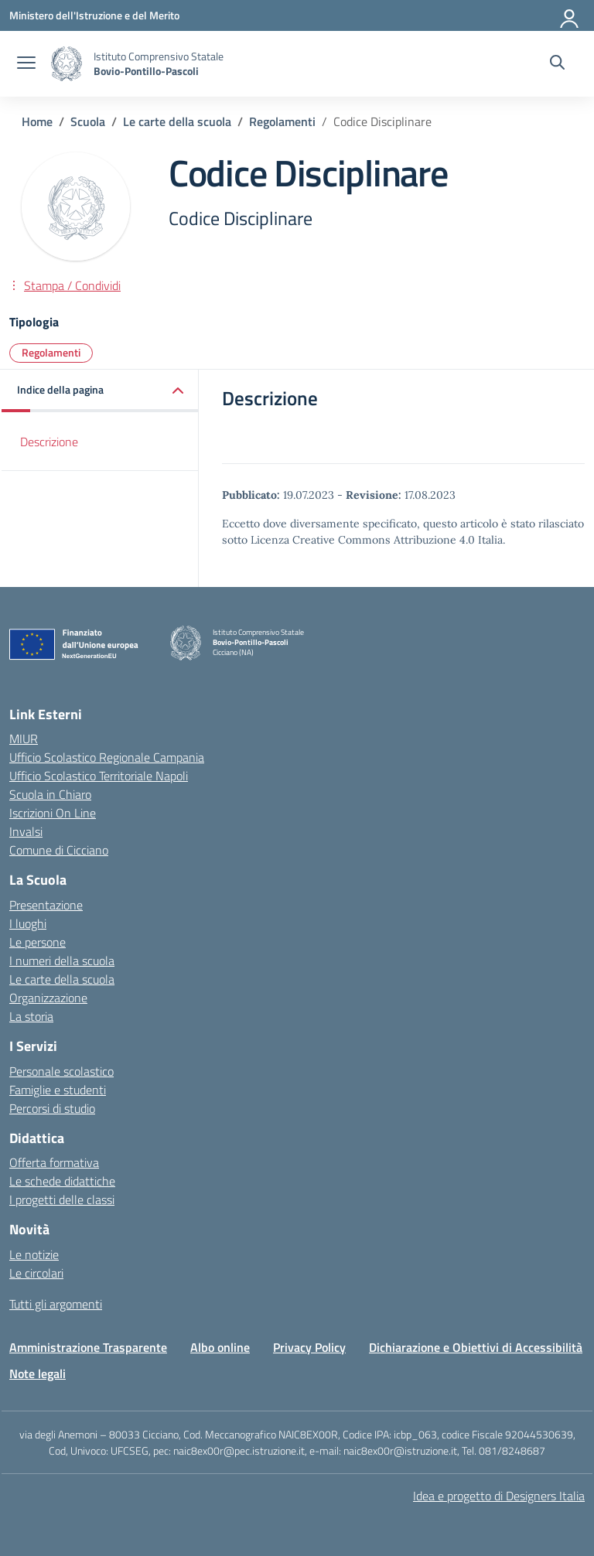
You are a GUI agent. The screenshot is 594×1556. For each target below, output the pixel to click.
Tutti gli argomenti (55, 1304)
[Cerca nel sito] (557, 64)
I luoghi (27, 923)
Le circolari (36, 1273)
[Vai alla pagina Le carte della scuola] (177, 121)
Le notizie (34, 1254)
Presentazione (46, 905)
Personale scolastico (61, 1071)
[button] (100, 391)
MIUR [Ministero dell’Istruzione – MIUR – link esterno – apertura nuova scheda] (23, 738)
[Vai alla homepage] (66, 63)
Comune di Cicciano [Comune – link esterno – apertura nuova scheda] (58, 850)
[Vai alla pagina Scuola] (87, 121)
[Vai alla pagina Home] (37, 121)
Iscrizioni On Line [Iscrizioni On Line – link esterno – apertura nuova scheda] (52, 813)
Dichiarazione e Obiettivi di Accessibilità (475, 1347)
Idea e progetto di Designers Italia (499, 1495)
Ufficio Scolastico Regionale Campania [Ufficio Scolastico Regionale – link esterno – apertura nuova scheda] (106, 757)
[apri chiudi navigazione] (26, 64)
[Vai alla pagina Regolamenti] (282, 121)
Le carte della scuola (61, 979)
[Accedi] (570, 15)
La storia (31, 1016)
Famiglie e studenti (57, 1089)
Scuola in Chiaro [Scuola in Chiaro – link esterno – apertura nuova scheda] (50, 794)
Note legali (37, 1373)
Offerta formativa (54, 1162)
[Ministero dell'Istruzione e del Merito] (94, 15)
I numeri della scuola (61, 960)
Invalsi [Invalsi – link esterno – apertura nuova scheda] (26, 831)
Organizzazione (48, 997)
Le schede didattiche (62, 1181)
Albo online (220, 1347)
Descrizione (49, 441)
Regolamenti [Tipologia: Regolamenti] (51, 352)
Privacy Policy (309, 1347)
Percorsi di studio (52, 1108)
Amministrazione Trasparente (88, 1347)
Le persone (37, 942)
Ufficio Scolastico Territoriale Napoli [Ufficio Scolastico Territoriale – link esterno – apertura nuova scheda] (98, 775)
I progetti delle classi (61, 1199)
